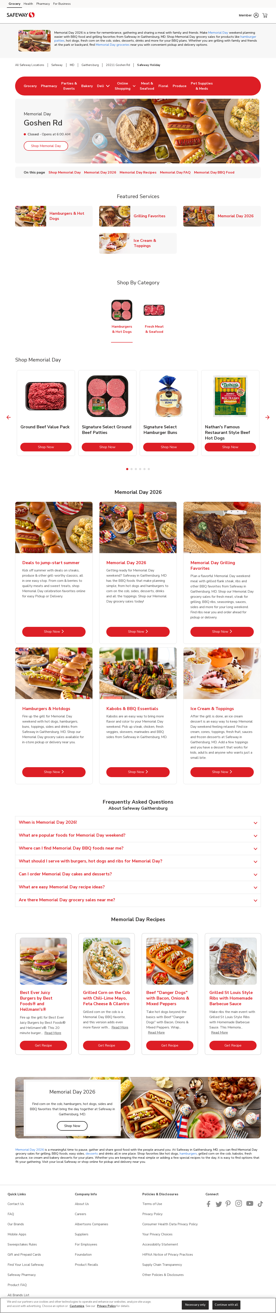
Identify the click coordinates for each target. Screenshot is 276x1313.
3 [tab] (136, 469)
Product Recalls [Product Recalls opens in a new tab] (86, 1265)
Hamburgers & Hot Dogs (71, 216)
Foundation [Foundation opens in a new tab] (83, 1254)
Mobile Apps (17, 1234)
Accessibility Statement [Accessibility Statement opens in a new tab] (160, 1244)
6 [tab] (149, 469)
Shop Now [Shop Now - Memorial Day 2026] (149, 631)
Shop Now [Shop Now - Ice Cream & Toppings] (233, 771)
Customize (77, 1306)
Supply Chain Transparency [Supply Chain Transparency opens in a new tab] (162, 1265)
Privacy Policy (106, 1306)
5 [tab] (144, 469)
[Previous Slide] (9, 417)
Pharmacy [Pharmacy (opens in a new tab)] (43, 4)
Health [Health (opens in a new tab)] (28, 4)
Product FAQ (17, 1285)
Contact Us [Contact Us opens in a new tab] (16, 1204)
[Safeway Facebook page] (209, 1206)
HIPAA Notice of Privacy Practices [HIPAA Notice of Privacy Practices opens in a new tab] (167, 1254)
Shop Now (55, 446)
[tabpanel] (46, 413)
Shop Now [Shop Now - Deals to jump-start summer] (65, 631)
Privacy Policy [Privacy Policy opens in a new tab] (152, 1214)
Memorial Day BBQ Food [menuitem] (214, 172)
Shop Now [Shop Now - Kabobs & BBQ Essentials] (149, 771)
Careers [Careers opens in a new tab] (80, 1214)
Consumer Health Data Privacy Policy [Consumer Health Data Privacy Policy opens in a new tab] (170, 1224)
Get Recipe (51, 1045)
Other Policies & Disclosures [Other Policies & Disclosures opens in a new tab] (163, 1275)
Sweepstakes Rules (22, 1244)
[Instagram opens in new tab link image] (239, 1206)
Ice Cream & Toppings (155, 243)
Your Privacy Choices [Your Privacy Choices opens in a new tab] (157, 1234)
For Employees (86, 1244)
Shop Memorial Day (46, 146)
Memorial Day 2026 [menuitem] (100, 172)
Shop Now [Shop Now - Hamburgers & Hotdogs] (65, 771)
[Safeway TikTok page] (260, 1206)
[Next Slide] (267, 417)
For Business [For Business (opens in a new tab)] (62, 4)
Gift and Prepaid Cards (24, 1254)
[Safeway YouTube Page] (250, 1206)
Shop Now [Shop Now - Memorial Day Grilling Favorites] (233, 631)
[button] (248, 15)
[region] (138, 1305)
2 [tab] (131, 469)
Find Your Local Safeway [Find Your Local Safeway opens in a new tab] (26, 1265)
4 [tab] (140, 469)
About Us (82, 1204)
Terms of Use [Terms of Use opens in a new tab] (152, 1204)
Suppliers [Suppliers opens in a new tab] (81, 1234)
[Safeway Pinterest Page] (228, 1206)
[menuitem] (30, 86)
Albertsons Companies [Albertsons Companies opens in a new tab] (91, 1224)
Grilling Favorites (151, 216)
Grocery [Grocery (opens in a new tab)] (14, 4)
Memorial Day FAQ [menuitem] (175, 172)
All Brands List (18, 1295)
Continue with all (226, 1305)
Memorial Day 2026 (237, 216)
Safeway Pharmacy (22, 1275)
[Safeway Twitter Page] (219, 1206)
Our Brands (16, 1224)
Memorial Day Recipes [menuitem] (138, 172)
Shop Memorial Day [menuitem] (65, 172)
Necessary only (195, 1305)
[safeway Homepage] (20, 15)
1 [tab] (127, 469)
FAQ (11, 1214)
